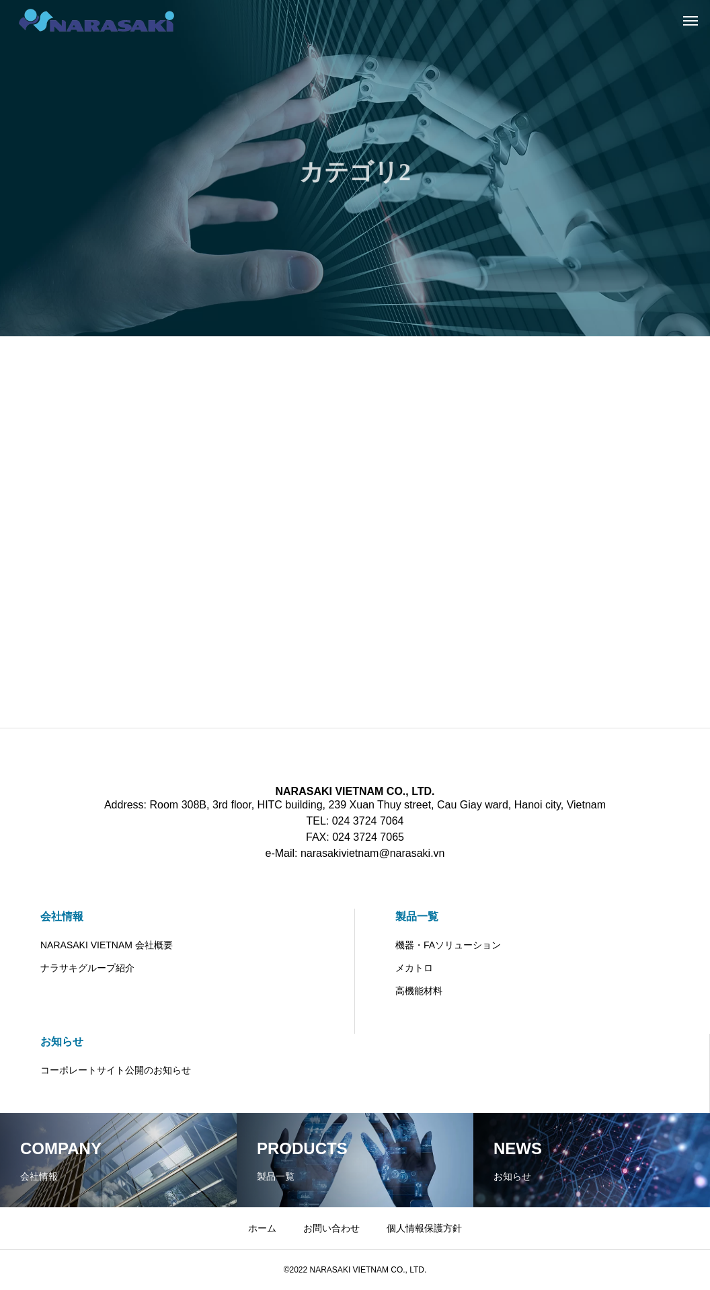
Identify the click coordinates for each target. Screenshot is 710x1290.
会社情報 (61, 916)
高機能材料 (418, 990)
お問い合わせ (331, 1228)
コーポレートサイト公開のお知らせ (115, 1070)
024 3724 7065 (368, 837)
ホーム (262, 1228)
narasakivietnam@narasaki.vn (373, 853)
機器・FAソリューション (448, 945)
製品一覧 (416, 916)
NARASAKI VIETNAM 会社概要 (106, 945)
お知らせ (61, 1041)
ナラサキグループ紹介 (87, 967)
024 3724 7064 (368, 821)
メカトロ (414, 967)
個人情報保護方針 (424, 1228)
